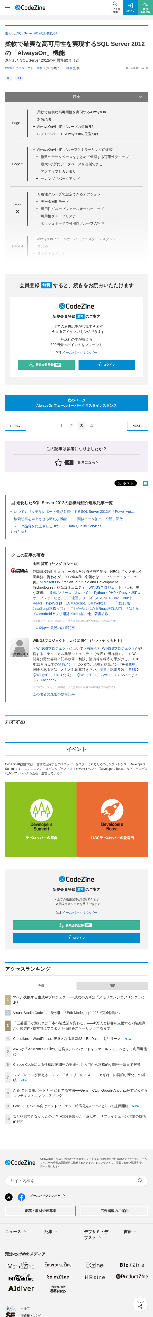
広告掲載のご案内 (114, 1211)
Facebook (48, 680)
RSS (132, 670)
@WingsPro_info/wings (95, 675)
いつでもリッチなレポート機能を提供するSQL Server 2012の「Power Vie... (74, 512)
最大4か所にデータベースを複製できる (72, 164)
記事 (113, 670)
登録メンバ (66, 664)
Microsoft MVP (51, 582)
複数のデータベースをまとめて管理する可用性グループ (85, 157)
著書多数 (101, 614)
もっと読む (19, 531)
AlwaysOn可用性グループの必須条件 (66, 127)
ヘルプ (25, 1308)
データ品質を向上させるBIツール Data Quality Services (57, 526)
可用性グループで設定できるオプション (69, 194)
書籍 (130, 1231)
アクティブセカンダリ (58, 171)
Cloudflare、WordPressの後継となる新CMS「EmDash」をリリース (67, 1039)
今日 (41, 986)
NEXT (139, 426)
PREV (14, 426)
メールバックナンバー (76, 352)
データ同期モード (55, 201)
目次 (108, 96)
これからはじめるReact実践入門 (96, 608)
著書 (103, 670)
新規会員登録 (45, 364)
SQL (19, 78)
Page (17, 123)
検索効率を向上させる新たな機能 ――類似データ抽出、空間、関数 (68, 519)
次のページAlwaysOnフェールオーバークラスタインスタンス (76, 403)
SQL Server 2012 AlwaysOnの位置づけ (68, 134)
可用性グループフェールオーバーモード (72, 209)
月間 (112, 986)
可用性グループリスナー (60, 216)
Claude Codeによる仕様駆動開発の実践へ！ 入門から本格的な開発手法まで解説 (76, 1064)
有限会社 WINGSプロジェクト (111, 648)
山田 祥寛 (66, 68)
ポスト (125, 483)
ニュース (16, 1231)
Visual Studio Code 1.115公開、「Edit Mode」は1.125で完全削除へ (66, 1013)
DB (9, 78)
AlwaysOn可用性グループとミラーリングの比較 (75, 149)
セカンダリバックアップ (60, 179)
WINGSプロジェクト (105, 587)
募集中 (130, 664)
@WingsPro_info (46, 675)
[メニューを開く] (7, 7)
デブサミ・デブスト (96, 1235)
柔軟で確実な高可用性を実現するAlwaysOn (71, 112)
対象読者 (44, 119)
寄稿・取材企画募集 (40, 1211)
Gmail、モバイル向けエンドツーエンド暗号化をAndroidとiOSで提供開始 (70, 1106)
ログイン (106, 364)
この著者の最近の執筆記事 (54, 628)
